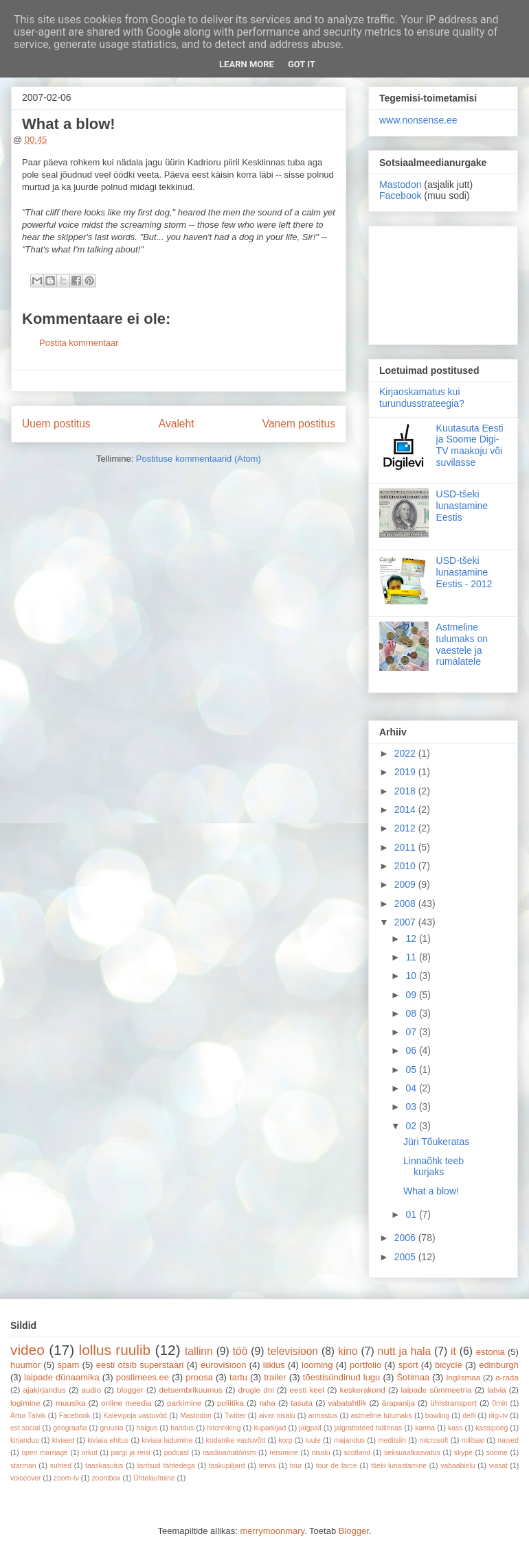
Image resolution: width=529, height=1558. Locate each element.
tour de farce (336, 1466)
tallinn (199, 1351)
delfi (468, 1415)
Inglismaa (463, 1377)
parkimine (184, 1402)
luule (313, 1440)
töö (240, 1351)
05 (411, 1069)
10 (411, 975)
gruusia (111, 1428)
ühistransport (453, 1402)
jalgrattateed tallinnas (368, 1428)
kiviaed (63, 1440)
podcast (176, 1452)
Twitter (235, 1415)
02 (411, 1125)
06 (411, 1050)
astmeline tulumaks (381, 1415)
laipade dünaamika (62, 1377)
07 (411, 1031)
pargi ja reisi (130, 1452)
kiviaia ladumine (167, 1440)
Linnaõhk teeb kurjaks (433, 1166)
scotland (357, 1452)
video (27, 1350)
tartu (238, 1377)
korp (285, 1440)
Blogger (354, 1531)
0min (500, 1403)
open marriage (44, 1452)
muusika (71, 1402)
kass (455, 1428)
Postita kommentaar (79, 343)
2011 (406, 847)
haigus (147, 1428)
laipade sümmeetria (436, 1389)
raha (267, 1402)
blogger (130, 1389)
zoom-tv (66, 1478)
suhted (60, 1466)
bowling (437, 1415)
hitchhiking (223, 1428)
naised (508, 1440)
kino (348, 1351)
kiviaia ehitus (107, 1440)
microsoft (433, 1440)
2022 (406, 753)
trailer (275, 1377)
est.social (25, 1428)
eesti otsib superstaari (140, 1365)
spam (69, 1365)
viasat (498, 1466)
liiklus (274, 1365)
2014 (406, 809)
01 (411, 1214)
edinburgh (499, 1365)
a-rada (507, 1377)
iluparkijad (270, 1428)
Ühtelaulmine (154, 1478)
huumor (25, 1365)
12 (411, 938)
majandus (349, 1440)
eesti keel (307, 1389)
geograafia (70, 1428)
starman (23, 1466)
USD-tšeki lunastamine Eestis (462, 505)
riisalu (321, 1452)
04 (411, 1088)
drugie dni (256, 1389)
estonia (490, 1352)
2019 (406, 771)
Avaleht (176, 423)
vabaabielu (457, 1466)
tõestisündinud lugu (342, 1377)
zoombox (105, 1478)
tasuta (302, 1402)
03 (411, 1106)
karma (425, 1428)
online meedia (126, 1402)
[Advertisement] (443, 282)
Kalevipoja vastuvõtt (135, 1415)
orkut (90, 1452)
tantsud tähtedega (166, 1466)
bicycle (448, 1365)
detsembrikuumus (191, 1389)
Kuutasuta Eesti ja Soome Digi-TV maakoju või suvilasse (470, 445)
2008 (406, 903)
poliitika (230, 1402)
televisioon (292, 1351)
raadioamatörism (229, 1452)
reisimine (283, 1452)
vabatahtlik (347, 1402)
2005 (406, 1256)
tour (296, 1466)
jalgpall (310, 1428)
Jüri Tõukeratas (436, 1141)
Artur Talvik (28, 1415)
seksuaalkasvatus (412, 1452)
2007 (406, 922)
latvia (496, 1389)
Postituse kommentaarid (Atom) (198, 458)
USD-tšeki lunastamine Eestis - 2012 (464, 572)
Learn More (246, 64)
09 (411, 994)
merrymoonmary (272, 1531)
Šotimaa (412, 1377)
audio (92, 1389)
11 (411, 957)
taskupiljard (227, 1466)
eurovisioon (224, 1365)
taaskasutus (104, 1466)
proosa (199, 1377)
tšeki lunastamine (399, 1466)
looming (317, 1365)
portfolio (365, 1365)
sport (408, 1365)
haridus (182, 1428)
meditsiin (392, 1440)
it (453, 1351)
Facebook (400, 195)
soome (497, 1452)
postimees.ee (142, 1377)
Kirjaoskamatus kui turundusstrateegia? (421, 397)
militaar (473, 1440)
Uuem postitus (56, 423)
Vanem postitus (298, 423)
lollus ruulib (115, 1350)
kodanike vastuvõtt (235, 1440)
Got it (301, 64)
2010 (406, 865)
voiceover (25, 1478)
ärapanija (398, 1402)
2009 (406, 884)
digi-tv (498, 1415)
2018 (406, 791)
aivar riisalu (277, 1415)
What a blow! (431, 1190)
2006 (406, 1237)
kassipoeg (491, 1428)
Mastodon (400, 184)
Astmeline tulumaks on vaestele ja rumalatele (462, 644)
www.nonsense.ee (418, 120)
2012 (406, 828)
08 (411, 1013)
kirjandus (24, 1440)
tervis (267, 1466)
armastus (323, 1415)
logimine (25, 1402)
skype (463, 1452)
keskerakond (362, 1389)
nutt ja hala (404, 1351)
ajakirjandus (44, 1389)
